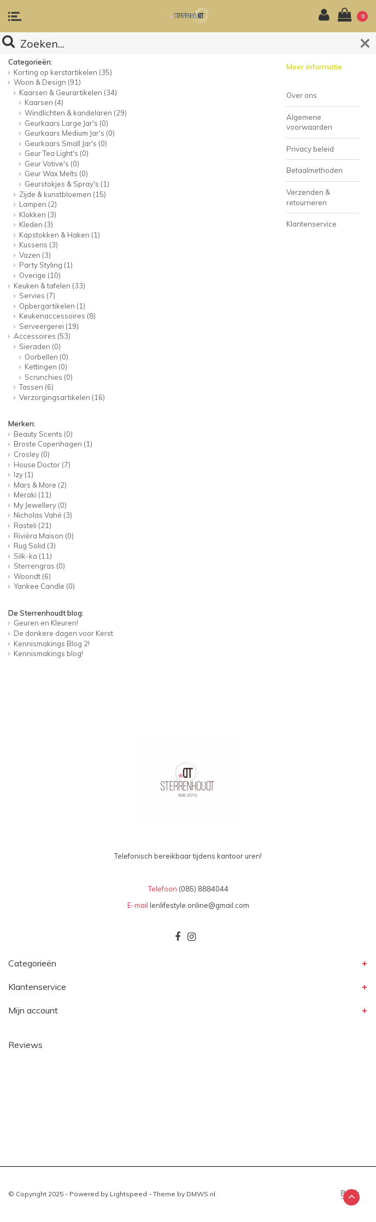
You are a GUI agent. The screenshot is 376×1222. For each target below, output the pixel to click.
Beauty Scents (43, 434)
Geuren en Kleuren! (46, 622)
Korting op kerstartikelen (63, 72)
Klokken (37, 214)
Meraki (32, 494)
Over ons (301, 95)
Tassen (36, 387)
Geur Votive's (52, 163)
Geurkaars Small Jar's (66, 143)
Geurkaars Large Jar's (66, 123)
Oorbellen (46, 356)
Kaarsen (44, 102)
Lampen (38, 204)
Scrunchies (49, 377)
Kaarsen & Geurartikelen (68, 92)
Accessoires (42, 336)
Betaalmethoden (314, 170)
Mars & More (40, 484)
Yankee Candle (44, 586)
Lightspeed (128, 1194)
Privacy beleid (310, 148)
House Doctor (42, 464)
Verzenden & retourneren (308, 197)
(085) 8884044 (203, 888)
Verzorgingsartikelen (62, 397)
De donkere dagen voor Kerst (63, 633)
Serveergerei (49, 326)
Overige (40, 275)
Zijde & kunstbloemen (62, 194)
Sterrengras (39, 565)
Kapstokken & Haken (59, 234)
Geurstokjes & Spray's (67, 183)
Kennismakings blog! (48, 653)
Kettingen (46, 366)
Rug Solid (35, 545)
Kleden (36, 224)
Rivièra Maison (44, 535)
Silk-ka (33, 556)
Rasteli (32, 525)
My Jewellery (40, 505)
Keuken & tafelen (49, 285)
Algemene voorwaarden (309, 122)
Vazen (35, 255)
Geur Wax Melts (56, 173)
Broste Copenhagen (53, 443)
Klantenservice (311, 223)
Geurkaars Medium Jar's (70, 133)
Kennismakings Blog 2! (52, 643)
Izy (23, 474)
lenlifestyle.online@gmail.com (199, 905)
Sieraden (40, 346)
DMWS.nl (200, 1194)
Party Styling (46, 264)
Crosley (32, 454)
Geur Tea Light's (57, 153)
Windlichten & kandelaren (76, 112)
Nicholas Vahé (43, 515)
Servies (37, 295)
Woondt (32, 576)
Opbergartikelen (52, 306)
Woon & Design (47, 82)
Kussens (38, 244)
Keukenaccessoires (57, 315)
